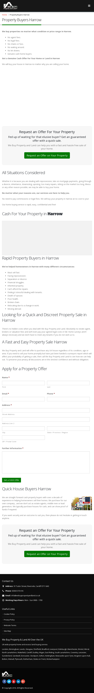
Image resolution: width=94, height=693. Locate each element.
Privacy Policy (9, 620)
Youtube (14, 681)
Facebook (4, 681)
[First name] (23, 383)
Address (7, 405)
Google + (23, 681)
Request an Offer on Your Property (47, 155)
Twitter (9, 681)
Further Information (12, 448)
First (4, 387)
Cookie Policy (9, 614)
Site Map (7, 631)
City (3, 432)
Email (5, 394)
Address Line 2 (8, 423)
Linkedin (18, 681)
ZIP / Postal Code (9, 441)
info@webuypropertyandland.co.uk (25, 595)
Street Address (8, 414)
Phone (51, 394)
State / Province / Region (57, 432)
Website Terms (10, 625)
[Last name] (68, 383)
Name (6, 377)
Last (48, 387)
